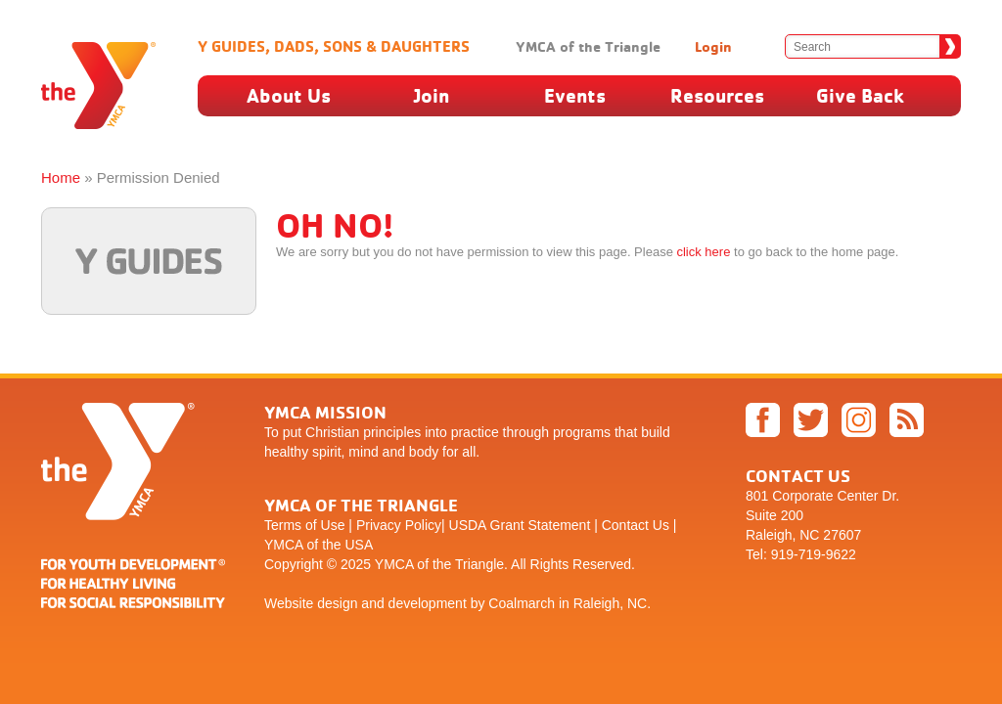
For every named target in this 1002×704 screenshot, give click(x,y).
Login (713, 46)
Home (60, 177)
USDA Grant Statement (520, 525)
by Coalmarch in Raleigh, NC (559, 603)
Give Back (860, 95)
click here (703, 251)
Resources (717, 95)
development (427, 603)
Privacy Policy (398, 525)
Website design (310, 603)
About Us (289, 95)
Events (575, 95)
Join (431, 95)
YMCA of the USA (318, 544)
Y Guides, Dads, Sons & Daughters (334, 46)
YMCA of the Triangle (588, 46)
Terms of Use (304, 525)
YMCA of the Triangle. (441, 564)
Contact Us (635, 525)
